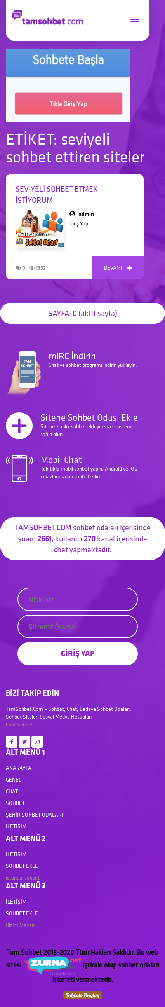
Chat (11, 724)
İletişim (16, 826)
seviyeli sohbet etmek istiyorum (57, 194)
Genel (13, 779)
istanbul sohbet (23, 877)
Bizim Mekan (20, 924)
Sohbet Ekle (22, 865)
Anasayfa (18, 767)
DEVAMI (118, 267)
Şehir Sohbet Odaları (34, 814)
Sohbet (25, 724)
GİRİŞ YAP (78, 653)
